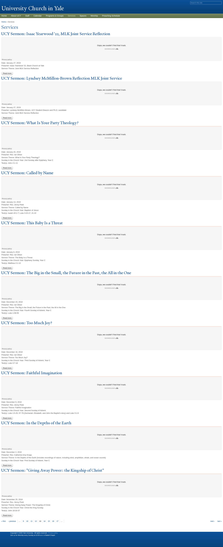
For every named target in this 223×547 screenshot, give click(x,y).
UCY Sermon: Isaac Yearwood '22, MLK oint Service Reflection (55, 33)
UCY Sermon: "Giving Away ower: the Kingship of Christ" (52, 470)
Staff (27, 16)
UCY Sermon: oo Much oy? (26, 322)
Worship (94, 16)
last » (219, 521)
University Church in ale (32, 8)
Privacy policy (53, 533)
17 (57, 521)
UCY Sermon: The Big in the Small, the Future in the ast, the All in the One (66, 272)
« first (3, 521)
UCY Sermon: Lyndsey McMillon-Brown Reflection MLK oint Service (61, 78)
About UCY (16, 16)
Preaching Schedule (111, 16)
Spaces (83, 16)
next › (212, 521)
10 (27, 521)
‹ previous (12, 521)
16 (53, 521)
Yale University (9, 2)
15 (49, 521)
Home (3, 22)
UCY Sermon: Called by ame (27, 172)
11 (31, 521)
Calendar (38, 16)
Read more (8, 73)
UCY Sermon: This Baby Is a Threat (32, 223)
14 (44, 521)
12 (36, 521)
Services (72, 16)
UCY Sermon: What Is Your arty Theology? (40, 122)
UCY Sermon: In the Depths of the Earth (36, 423)
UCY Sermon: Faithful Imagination (31, 373)
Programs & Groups (55, 16)
